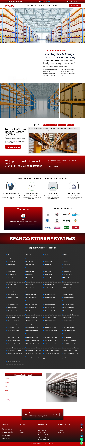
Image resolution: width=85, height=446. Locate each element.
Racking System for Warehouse (51, 343)
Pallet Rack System (67, 277)
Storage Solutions (11, 271)
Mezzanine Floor (11, 267)
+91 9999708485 (73, 1)
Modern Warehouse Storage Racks (15, 356)
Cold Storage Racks (67, 274)
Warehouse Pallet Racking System (70, 353)
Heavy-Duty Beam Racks (68, 307)
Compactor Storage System (69, 314)
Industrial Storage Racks (68, 297)
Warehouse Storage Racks (13, 317)
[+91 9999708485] (68, 1)
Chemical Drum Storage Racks (32, 340)
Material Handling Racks (50, 304)
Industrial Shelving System (50, 327)
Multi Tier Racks (11, 264)
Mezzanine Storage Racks (31, 320)
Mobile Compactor (48, 274)
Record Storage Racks (12, 287)
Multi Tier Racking (48, 271)
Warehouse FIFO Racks (50, 294)
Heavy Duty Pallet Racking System (15, 353)
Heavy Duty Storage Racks (50, 314)
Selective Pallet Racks (31, 287)
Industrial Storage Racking (31, 317)
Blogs (48, 5)
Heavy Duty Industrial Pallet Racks (52, 353)
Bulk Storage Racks (30, 277)
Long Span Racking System (50, 324)
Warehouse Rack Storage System (33, 350)
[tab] (38, 125)
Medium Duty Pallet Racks (31, 324)
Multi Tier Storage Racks (50, 307)
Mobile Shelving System (13, 310)
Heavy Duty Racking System (69, 330)
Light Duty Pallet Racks (13, 294)
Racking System (48, 261)
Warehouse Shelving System (51, 337)
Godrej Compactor (30, 274)
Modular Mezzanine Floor (50, 320)
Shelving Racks (48, 258)
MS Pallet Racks (29, 261)
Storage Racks (11, 258)
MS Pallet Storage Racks (13, 304)
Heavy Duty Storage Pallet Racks (52, 347)
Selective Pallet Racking (31, 307)
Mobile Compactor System (68, 324)
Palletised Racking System (13, 320)
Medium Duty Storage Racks (69, 333)
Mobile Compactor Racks (50, 310)
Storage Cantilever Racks (68, 310)
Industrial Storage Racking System (70, 350)
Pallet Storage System (49, 291)
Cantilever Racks (66, 264)
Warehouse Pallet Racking (68, 317)
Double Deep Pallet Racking (51, 330)
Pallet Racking (29, 258)
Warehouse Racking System (14, 333)
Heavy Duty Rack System (31, 310)
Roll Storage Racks (49, 277)
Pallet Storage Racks (49, 281)
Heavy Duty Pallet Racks (13, 300)
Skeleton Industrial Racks (68, 320)
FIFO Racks (28, 254)
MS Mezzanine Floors (67, 287)
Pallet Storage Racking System (14, 343)
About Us (33, 5)
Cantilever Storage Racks (13, 314)
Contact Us (55, 5)
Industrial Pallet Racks (31, 291)
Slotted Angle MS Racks (68, 300)
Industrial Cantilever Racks (32, 330)
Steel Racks (47, 254)
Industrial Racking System (13, 324)
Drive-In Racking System (13, 307)
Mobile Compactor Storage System (33, 356)
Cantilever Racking (12, 277)
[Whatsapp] (81, 443)
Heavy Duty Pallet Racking (50, 317)
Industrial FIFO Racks (67, 284)
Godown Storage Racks (31, 294)
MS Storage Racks (30, 267)
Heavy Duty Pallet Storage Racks (15, 347)
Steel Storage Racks (12, 281)
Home (27, 5)
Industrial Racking (67, 271)
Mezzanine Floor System (31, 314)
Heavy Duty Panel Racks (31, 304)
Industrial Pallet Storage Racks (32, 343)
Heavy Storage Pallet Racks (69, 327)
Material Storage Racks (68, 294)
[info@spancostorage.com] (9, 1)
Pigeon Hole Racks (12, 274)
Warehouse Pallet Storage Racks (33, 347)
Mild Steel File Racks (49, 284)
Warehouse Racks (67, 267)
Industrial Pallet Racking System (70, 347)
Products (41, 5)
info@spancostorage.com (16, 1)
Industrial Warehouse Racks (32, 333)
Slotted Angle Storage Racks (32, 337)
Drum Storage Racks (30, 281)
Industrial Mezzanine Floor (13, 330)
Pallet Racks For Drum (49, 287)
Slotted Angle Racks (12, 284)
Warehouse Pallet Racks (31, 300)
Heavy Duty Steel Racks (13, 297)
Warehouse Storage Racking (51, 333)
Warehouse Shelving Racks (32, 327)
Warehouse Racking (67, 281)
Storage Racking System (50, 297)
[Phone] (81, 439)
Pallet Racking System (12, 291)
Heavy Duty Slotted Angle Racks (70, 343)
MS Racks (10, 254)
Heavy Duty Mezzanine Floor (69, 337)
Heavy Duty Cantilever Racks (14, 337)
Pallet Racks (66, 254)
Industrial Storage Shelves (13, 327)
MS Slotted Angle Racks (31, 297)
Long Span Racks (30, 264)
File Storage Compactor (50, 300)
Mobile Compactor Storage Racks (15, 350)
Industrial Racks (11, 261)
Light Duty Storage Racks (68, 304)
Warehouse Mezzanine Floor (14, 340)
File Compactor (66, 258)
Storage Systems (48, 264)
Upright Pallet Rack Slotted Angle (52, 350)
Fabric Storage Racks (30, 284)
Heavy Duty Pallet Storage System (33, 353)
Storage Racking (66, 261)
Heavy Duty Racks (49, 267)
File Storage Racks (30, 271)
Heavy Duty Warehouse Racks (51, 340)
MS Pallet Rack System (68, 291)
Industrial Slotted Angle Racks (69, 340)
